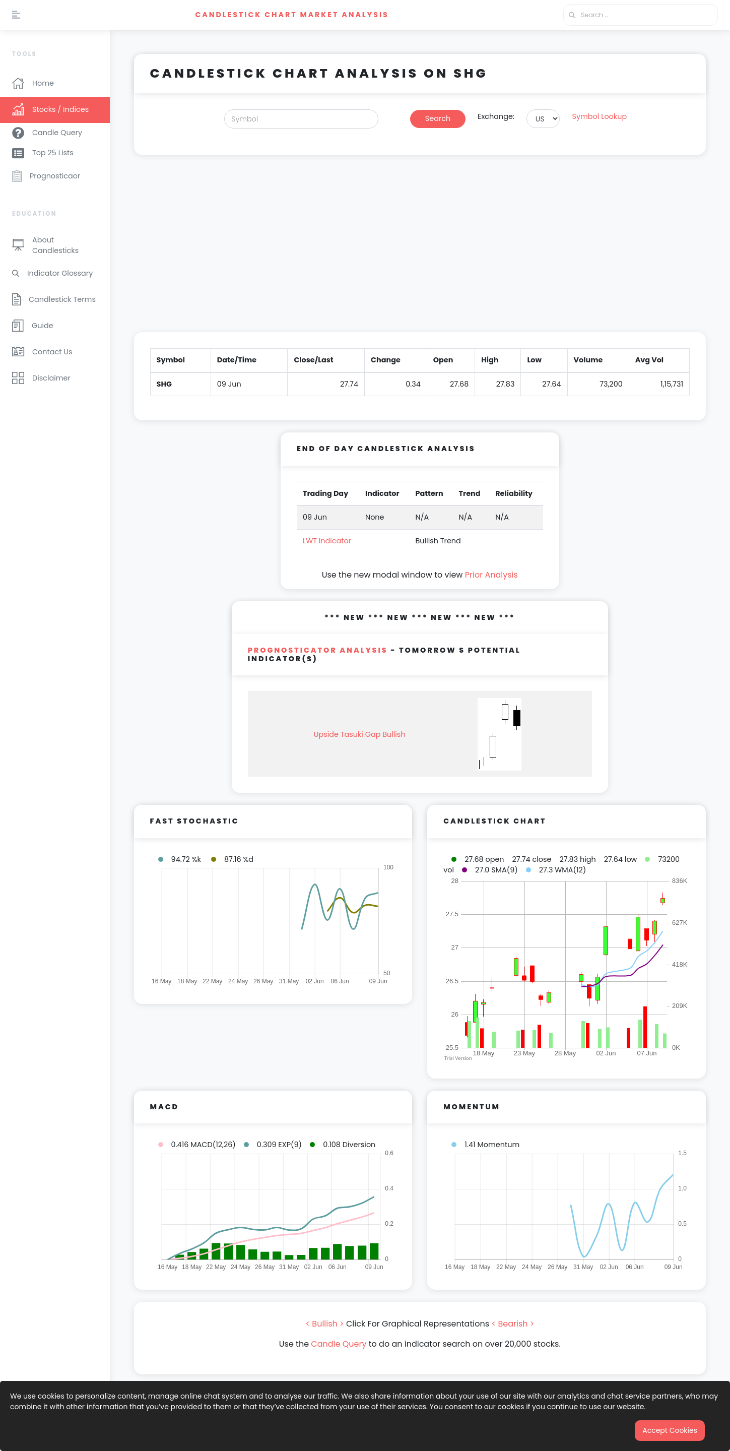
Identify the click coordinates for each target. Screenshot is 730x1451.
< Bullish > (324, 1324)
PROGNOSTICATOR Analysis (318, 650)
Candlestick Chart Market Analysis (291, 15)
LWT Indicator (327, 541)
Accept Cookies (669, 1430)
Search (437, 118)
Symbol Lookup (599, 116)
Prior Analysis (491, 575)
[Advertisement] (420, 249)
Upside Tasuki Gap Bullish (360, 734)
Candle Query (338, 1344)
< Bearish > (512, 1324)
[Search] (301, 119)
